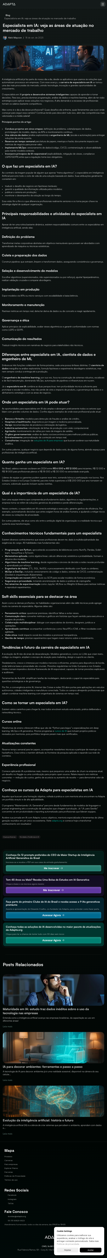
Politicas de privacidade (68, 1244)
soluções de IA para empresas (48, 440)
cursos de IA (61, 731)
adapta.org (57, 820)
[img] (9, 4)
